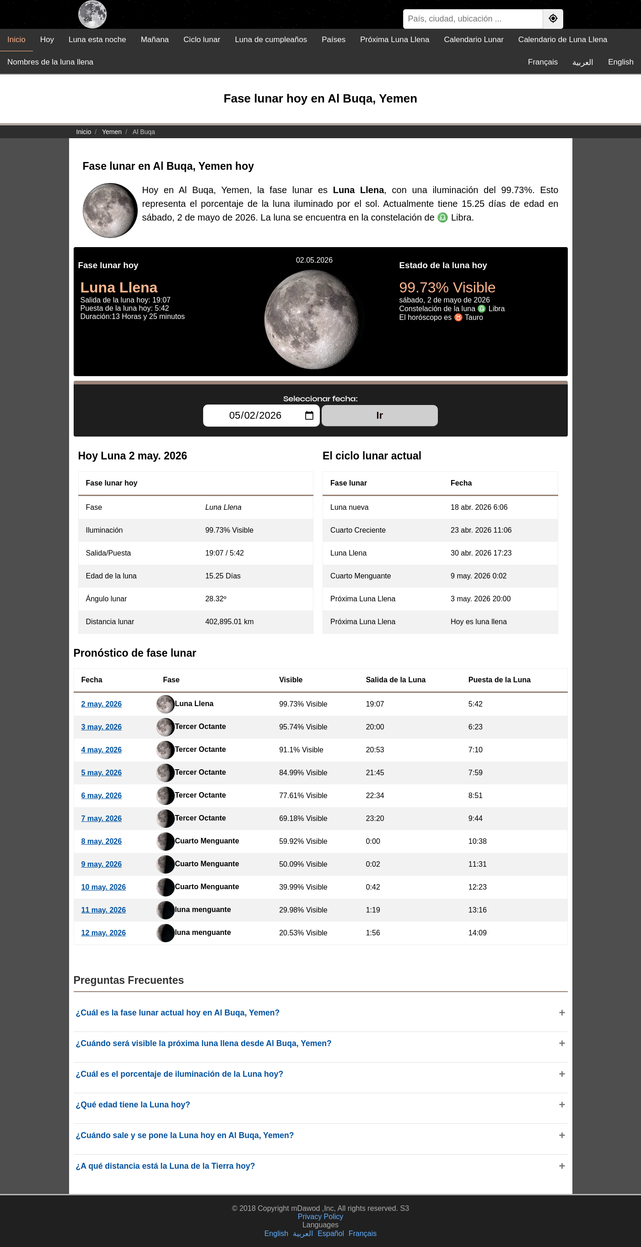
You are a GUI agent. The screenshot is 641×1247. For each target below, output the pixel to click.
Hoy (47, 39)
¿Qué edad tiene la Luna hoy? (133, 1104)
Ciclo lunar (201, 39)
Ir (380, 415)
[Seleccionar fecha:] (261, 415)
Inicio (16, 39)
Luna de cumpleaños (271, 39)
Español (331, 1233)
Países (333, 39)
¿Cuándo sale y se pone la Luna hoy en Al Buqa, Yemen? (185, 1135)
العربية (582, 62)
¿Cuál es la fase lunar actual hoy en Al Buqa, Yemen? (178, 1012)
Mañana (155, 39)
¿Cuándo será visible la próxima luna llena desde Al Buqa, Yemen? (204, 1043)
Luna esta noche (97, 39)
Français (543, 62)
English (621, 62)
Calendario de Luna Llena (563, 39)
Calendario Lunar (473, 39)
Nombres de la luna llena (50, 62)
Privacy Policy (321, 1216)
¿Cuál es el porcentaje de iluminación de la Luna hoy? (180, 1074)
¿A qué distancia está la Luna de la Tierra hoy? (165, 1166)
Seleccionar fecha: (320, 399)
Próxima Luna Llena (394, 39)
